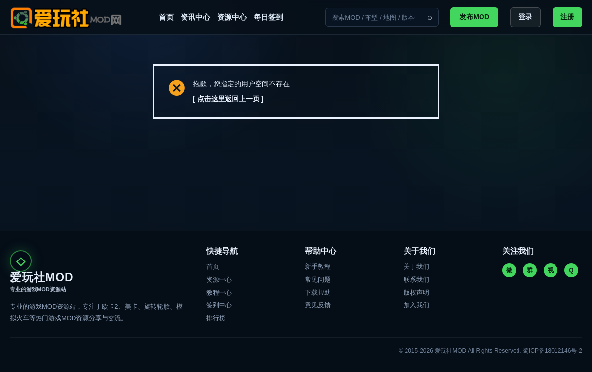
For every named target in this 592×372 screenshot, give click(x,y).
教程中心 (219, 292)
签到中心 (219, 305)
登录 (525, 17)
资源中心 (232, 17)
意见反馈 (318, 305)
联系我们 (416, 279)
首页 (166, 17)
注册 (567, 17)
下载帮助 (318, 292)
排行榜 (215, 318)
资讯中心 (195, 17)
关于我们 (416, 266)
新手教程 (318, 266)
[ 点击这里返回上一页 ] (228, 99)
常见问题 (318, 279)
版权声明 (416, 292)
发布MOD (474, 17)
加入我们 (416, 305)
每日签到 (268, 17)
